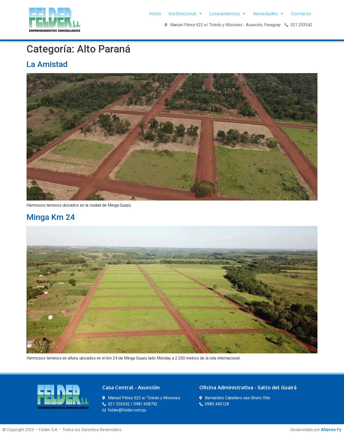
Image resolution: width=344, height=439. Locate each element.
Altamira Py (331, 429)
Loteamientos (227, 13)
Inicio (155, 13)
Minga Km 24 (51, 217)
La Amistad (47, 64)
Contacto (301, 13)
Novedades (268, 13)
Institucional (185, 13)
